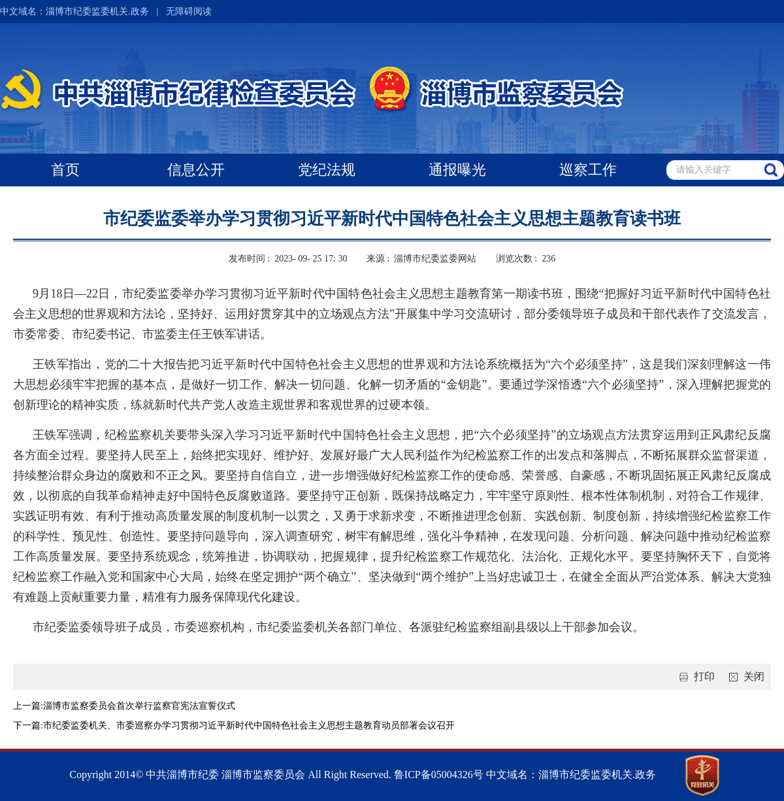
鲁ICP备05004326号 (437, 774)
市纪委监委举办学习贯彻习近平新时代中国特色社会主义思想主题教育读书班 (392, 218)
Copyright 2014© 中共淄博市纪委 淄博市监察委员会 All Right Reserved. (230, 774)
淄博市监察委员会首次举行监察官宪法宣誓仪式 (139, 706)
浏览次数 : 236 (525, 259)
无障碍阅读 (189, 11)
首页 (65, 170)
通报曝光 (457, 170)
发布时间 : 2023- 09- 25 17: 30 (288, 259)
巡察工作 (588, 170)
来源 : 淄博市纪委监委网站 (421, 259)
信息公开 (196, 170)
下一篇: (28, 725)
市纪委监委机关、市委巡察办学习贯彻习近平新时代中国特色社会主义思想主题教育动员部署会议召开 (249, 725)
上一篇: (28, 706)
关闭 (744, 676)
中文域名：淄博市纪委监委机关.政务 (74, 11)
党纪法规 (326, 170)
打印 (694, 676)
